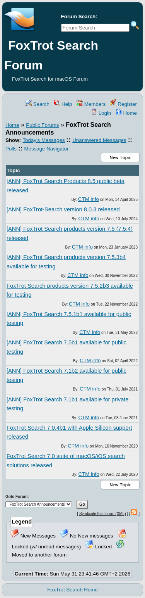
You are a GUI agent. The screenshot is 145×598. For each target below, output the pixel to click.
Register (123, 104)
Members (91, 104)
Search (37, 104)
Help (63, 104)
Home (126, 113)
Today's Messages (43, 140)
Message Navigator (46, 149)
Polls (11, 149)
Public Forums (42, 125)
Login (101, 113)
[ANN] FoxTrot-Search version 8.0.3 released (63, 209)
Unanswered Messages (99, 140)
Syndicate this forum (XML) (102, 514)
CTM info (88, 199)
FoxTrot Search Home (72, 590)
